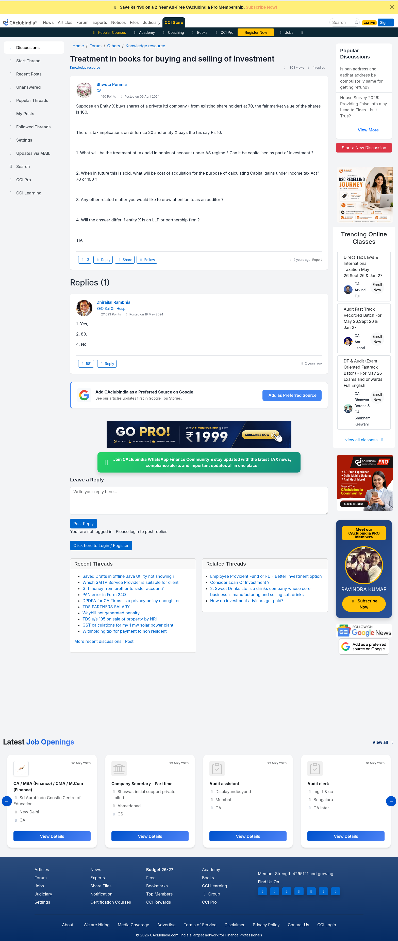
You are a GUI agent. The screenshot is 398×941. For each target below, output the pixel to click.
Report (317, 260)
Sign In (385, 22)
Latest (38, 742)
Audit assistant (224, 783)
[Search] (342, 22)
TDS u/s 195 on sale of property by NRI (119, 618)
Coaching (172, 32)
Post (129, 641)
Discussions (24, 47)
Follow (147, 259)
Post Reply (83, 523)
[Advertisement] (199, 699)
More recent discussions (97, 641)
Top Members (159, 894)
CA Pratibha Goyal (256, 32)
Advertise (166, 924)
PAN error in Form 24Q (104, 594)
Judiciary (43, 894)
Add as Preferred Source (293, 395)
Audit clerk (318, 783)
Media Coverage (133, 924)
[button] (355, 22)
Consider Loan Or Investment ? (239, 582)
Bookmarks (157, 885)
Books (199, 32)
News (95, 869)
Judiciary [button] (152, 22)
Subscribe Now (364, 604)
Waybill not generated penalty (111, 612)
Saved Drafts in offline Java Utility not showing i (128, 576)
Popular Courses (109, 32)
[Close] (392, 7)
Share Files (100, 885)
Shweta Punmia (111, 84)
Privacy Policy (266, 924)
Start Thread (24, 60)
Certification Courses (110, 902)
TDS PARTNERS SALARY (106, 606)
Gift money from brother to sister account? (123, 588)
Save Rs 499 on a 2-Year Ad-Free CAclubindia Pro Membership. (195, 7)
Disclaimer (235, 924)
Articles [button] (65, 22)
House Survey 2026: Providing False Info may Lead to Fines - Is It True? (363, 106)
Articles (42, 869)
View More (371, 129)
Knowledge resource (85, 67)
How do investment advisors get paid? (246, 600)
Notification (101, 894)
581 (86, 363)
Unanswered (24, 87)
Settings (20, 140)
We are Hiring (96, 924)
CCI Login (326, 924)
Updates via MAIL (29, 153)
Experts (97, 877)
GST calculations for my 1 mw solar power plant (127, 625)
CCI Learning (24, 192)
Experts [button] (100, 22)
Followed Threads (29, 126)
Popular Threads (28, 100)
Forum (41, 877)
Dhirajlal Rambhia (113, 302)
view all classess (365, 439)
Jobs (285, 32)
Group (211, 894)
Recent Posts (25, 74)
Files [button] (134, 22)
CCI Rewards (158, 902)
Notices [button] (118, 22)
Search (19, 166)
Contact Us (298, 924)
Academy (143, 32)
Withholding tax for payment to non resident (124, 631)
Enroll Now (377, 287)
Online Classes (364, 238)
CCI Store (173, 22)
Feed (151, 877)
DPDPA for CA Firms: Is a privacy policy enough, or (131, 600)
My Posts (21, 113)
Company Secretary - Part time (142, 783)
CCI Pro (223, 32)
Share (124, 259)
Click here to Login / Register (101, 545)
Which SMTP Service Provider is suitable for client (130, 582)
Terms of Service (200, 924)
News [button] (48, 22)
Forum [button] (82, 22)
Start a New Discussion (364, 147)
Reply (103, 259)
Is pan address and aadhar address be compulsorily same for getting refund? (361, 78)
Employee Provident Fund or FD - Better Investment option (266, 576)
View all (383, 742)
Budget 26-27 (159, 869)
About (67, 924)
